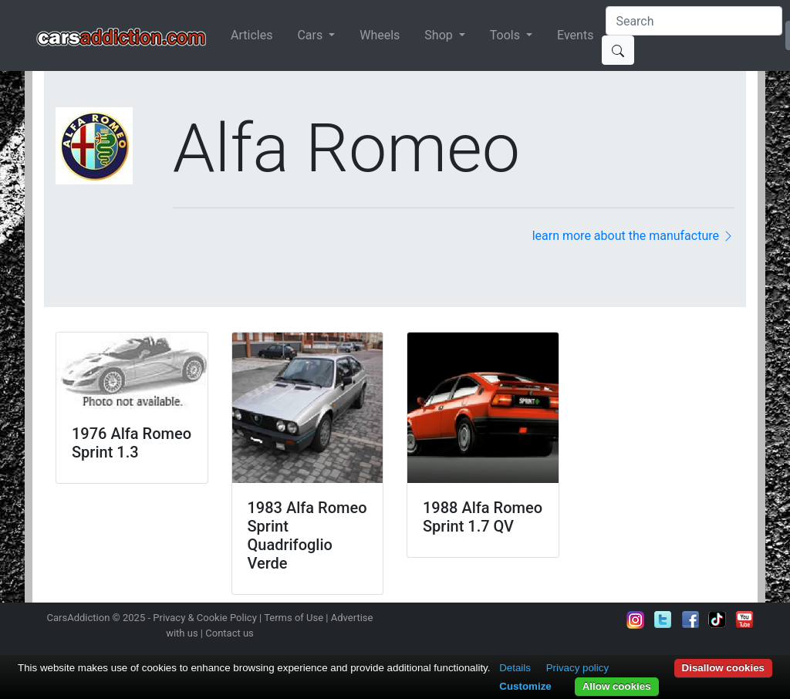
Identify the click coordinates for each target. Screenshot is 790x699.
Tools (506, 35)
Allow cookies (616, 686)
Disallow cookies (723, 668)
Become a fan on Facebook (690, 619)
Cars (311, 35)
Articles (251, 35)
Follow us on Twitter (662, 619)
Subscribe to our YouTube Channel (744, 619)
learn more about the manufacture (633, 235)
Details (515, 668)
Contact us (229, 633)
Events (575, 35)
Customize (525, 686)
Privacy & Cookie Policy (205, 617)
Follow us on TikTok (717, 619)
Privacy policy (577, 668)
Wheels (380, 35)
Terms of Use (293, 617)
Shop (439, 35)
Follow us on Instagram (635, 619)
